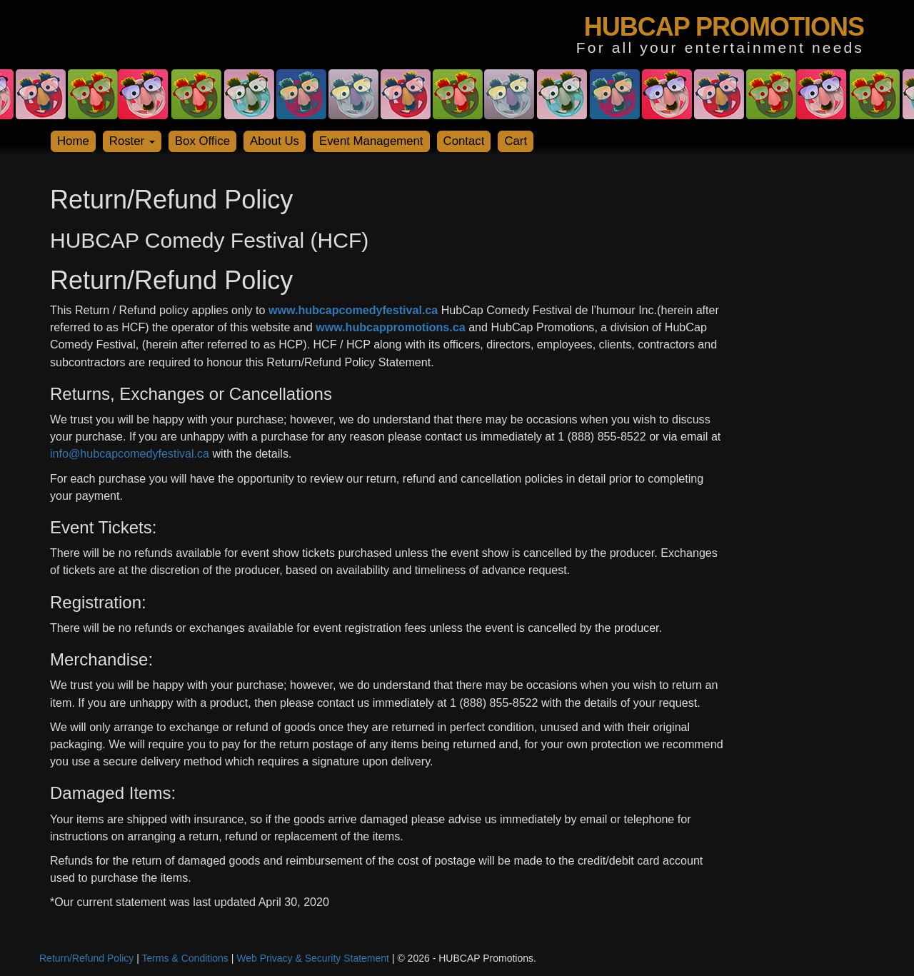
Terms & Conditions (184, 958)
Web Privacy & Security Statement (312, 958)
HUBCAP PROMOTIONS (724, 26)
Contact (464, 141)
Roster (132, 141)
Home (73, 141)
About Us (274, 141)
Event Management (371, 141)
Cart (515, 141)
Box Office (202, 141)
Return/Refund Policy (86, 958)
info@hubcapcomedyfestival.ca (129, 453)
